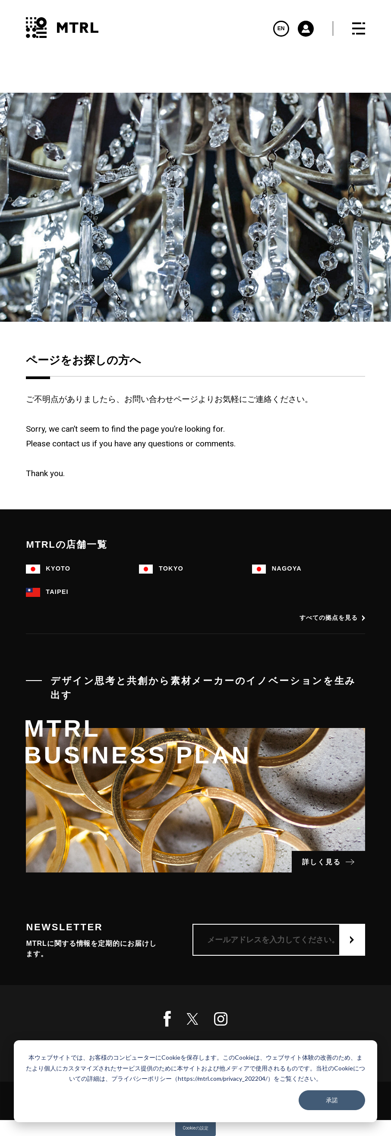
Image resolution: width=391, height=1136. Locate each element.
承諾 (332, 1100)
